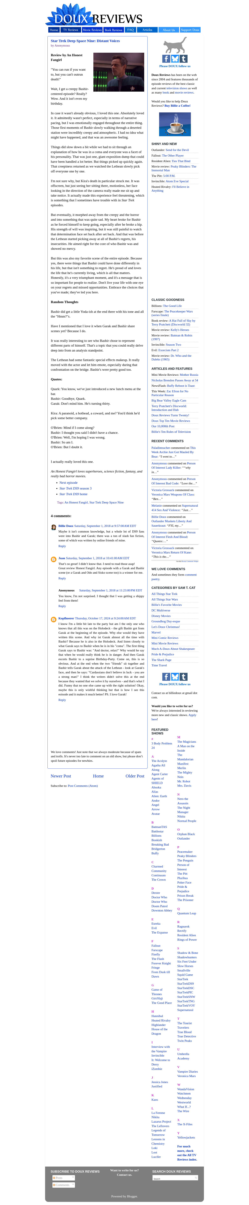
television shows (176, 88)
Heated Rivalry (161, 1020)
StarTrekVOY (186, 1005)
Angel (155, 805)
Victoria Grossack (162, 490)
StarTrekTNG (186, 1001)
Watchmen (184, 1093)
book (166, 92)
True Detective (186, 1036)
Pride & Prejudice (162, 654)
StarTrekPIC (185, 992)
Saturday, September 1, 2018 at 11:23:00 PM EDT (110, 590)
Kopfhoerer (66, 618)
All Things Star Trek (164, 594)
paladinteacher (160, 447)
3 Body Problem (161, 743)
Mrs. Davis (184, 785)
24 (153, 747)
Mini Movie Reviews (164, 643)
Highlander (158, 1025)
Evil (154, 928)
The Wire (183, 1111)
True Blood (184, 1032)
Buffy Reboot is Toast (181, 385)
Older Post (135, 775)
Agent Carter (159, 774)
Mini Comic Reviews (164, 637)
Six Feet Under (186, 961)
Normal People (186, 821)
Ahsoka (156, 787)
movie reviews (184, 92)
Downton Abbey (161, 910)
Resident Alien (186, 935)
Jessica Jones (159, 1082)
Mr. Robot (183, 781)
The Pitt (182, 873)
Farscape (157, 950)
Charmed (157, 866)
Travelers (183, 1027)
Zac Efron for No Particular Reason (169, 393)
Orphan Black (186, 834)
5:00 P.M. (169, 175)
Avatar (155, 813)
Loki (154, 1148)
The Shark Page (161, 660)
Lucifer (156, 1156)
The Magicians (186, 741)
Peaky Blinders (186, 856)
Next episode (68, 483)
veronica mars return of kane (171, 552)
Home (98, 775)
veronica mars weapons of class (172, 494)
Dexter (155, 892)
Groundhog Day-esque (165, 621)
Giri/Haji (157, 998)
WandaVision (185, 1089)
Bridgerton (158, 848)
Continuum (158, 875)
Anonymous (159, 463)
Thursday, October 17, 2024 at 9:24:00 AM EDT (105, 618)
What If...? (184, 1106)
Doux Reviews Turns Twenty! (170, 415)
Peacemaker (185, 851)
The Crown (158, 879)
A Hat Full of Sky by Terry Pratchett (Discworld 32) (173, 322)
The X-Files (184, 1124)
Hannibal (157, 1016)
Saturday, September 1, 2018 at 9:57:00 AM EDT (105, 526)
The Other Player (173, 155)
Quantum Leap (186, 913)
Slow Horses (185, 966)
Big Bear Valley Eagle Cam (168, 400)
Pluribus (182, 878)
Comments (61, 1185)
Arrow (155, 809)
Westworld (184, 1102)
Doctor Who (159, 897)
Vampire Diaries (187, 1071)
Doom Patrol (159, 906)
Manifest (182, 763)
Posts (57, 1177)
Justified (156, 1086)
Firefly (155, 954)
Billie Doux (65, 526)
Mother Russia (189, 374)
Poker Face (184, 882)
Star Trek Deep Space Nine (106, 502)
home (73, 494)
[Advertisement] (174, 245)
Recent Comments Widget (190, 561)
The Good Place (161, 1002)
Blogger (132, 1196)
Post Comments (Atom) (83, 785)
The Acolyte (159, 761)
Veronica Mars (186, 1076)
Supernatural (185, 1010)
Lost (154, 1152)
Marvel (156, 632)
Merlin (181, 768)
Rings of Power (187, 939)
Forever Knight (161, 963)
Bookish (156, 840)
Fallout (155, 945)
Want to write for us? (124, 1170)
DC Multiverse (160, 610)
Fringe (155, 967)
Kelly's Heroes (180, 329)
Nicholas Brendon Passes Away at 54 (174, 380)
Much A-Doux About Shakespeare (173, 648)
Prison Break (185, 895)
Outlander (183, 838)
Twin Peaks (184, 1040)
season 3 (75, 488)
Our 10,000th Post (163, 426)
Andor (155, 800)
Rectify (182, 930)
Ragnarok (183, 926)
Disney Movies (161, 616)
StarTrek (182, 979)
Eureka (155, 923)
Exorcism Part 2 (168, 350)
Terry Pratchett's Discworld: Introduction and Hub (169, 408)
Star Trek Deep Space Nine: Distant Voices (85, 41)
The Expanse (159, 932)
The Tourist (184, 1023)
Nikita (181, 816)
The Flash (157, 959)
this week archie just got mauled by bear (173, 452)
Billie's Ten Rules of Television (171, 431)
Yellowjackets (186, 1137)
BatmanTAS (159, 827)
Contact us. (124, 1174)
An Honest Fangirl (76, 502)
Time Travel (159, 665)
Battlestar (157, 831)
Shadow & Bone (187, 952)
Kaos (154, 1099)
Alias (154, 791)
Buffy (155, 853)
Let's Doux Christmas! (165, 627)
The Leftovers (160, 1126)
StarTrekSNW (186, 996)
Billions (156, 835)
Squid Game (185, 974)
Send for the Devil (177, 150)
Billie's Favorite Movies (166, 604)
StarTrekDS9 (185, 983)
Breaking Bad (160, 844)
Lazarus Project (161, 1121)
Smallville (183, 970)
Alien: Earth (159, 796)
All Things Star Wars (164, 599)
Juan (61, 558)
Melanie (156, 505)
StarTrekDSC (185, 988)
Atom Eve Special (177, 181)
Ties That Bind (181, 161)
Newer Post (61, 775)
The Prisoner (185, 900)
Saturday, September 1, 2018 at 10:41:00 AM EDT (97, 558)
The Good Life (172, 306)
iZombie (156, 1069)
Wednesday (184, 1098)
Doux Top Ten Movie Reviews (170, 420)
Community (159, 871)
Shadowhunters (187, 957)
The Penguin (185, 860)
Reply (62, 546)
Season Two (173, 344)
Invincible (157, 1055)
